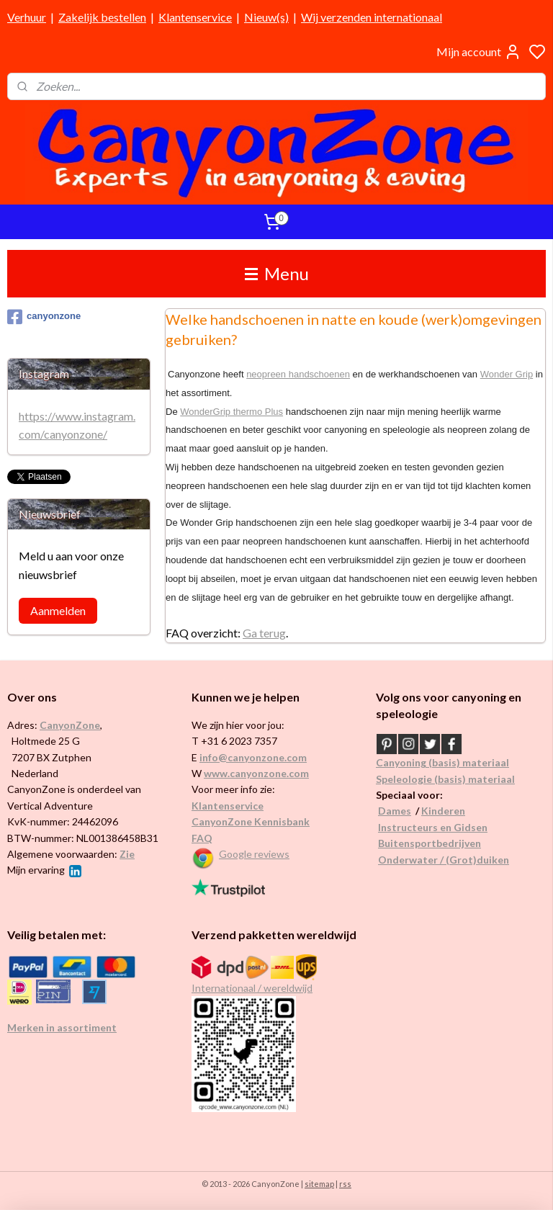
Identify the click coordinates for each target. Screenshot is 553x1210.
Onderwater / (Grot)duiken (443, 859)
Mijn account (478, 51)
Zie (127, 854)
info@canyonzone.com (253, 757)
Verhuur (26, 17)
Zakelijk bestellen (102, 17)
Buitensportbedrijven (429, 843)
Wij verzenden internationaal (371, 17)
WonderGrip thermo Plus (232, 410)
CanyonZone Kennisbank (251, 821)
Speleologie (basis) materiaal (445, 779)
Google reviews (254, 854)
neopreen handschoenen (299, 374)
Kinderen (443, 811)
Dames (394, 811)
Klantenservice (195, 17)
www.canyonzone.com (256, 773)
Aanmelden (58, 610)
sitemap (319, 1183)
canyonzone (44, 317)
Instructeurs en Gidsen (432, 827)
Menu (277, 273)
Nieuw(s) (266, 17)
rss (345, 1183)
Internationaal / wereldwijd (252, 988)
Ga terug (264, 633)
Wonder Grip (506, 374)
